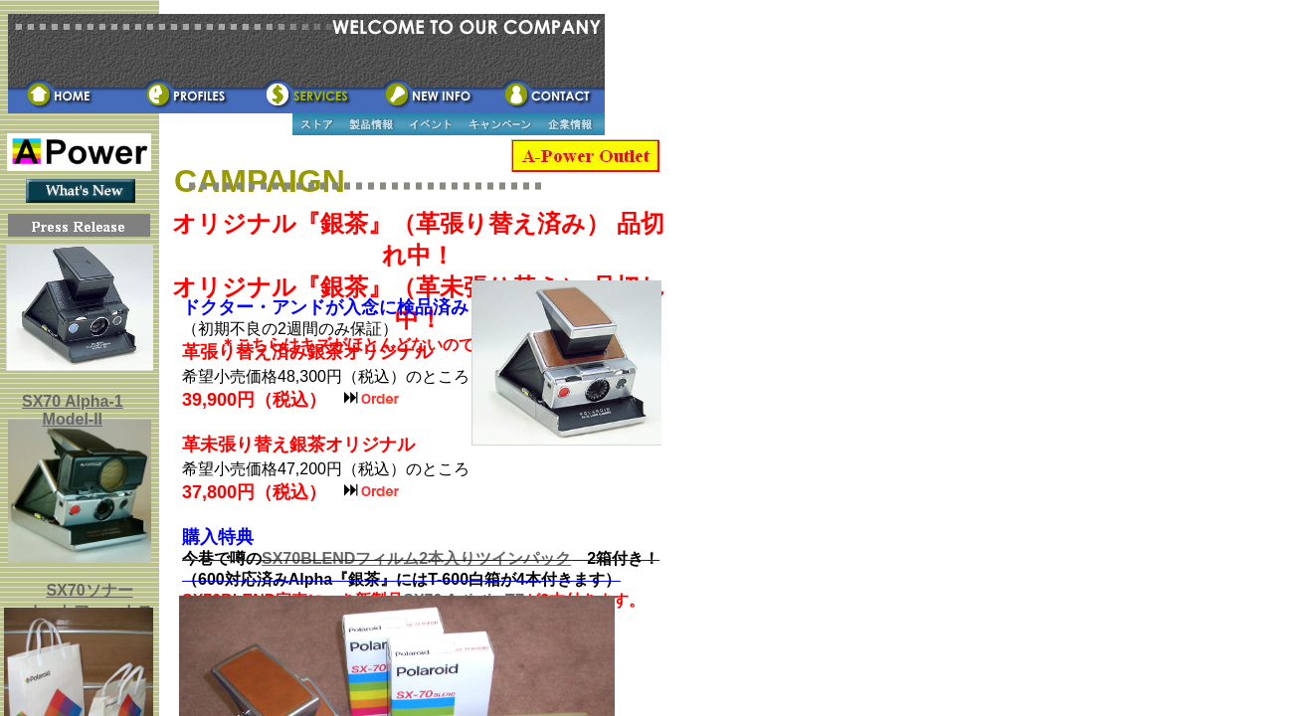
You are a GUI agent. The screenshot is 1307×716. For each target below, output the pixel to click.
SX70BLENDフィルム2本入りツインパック (416, 558)
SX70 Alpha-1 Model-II (72, 410)
